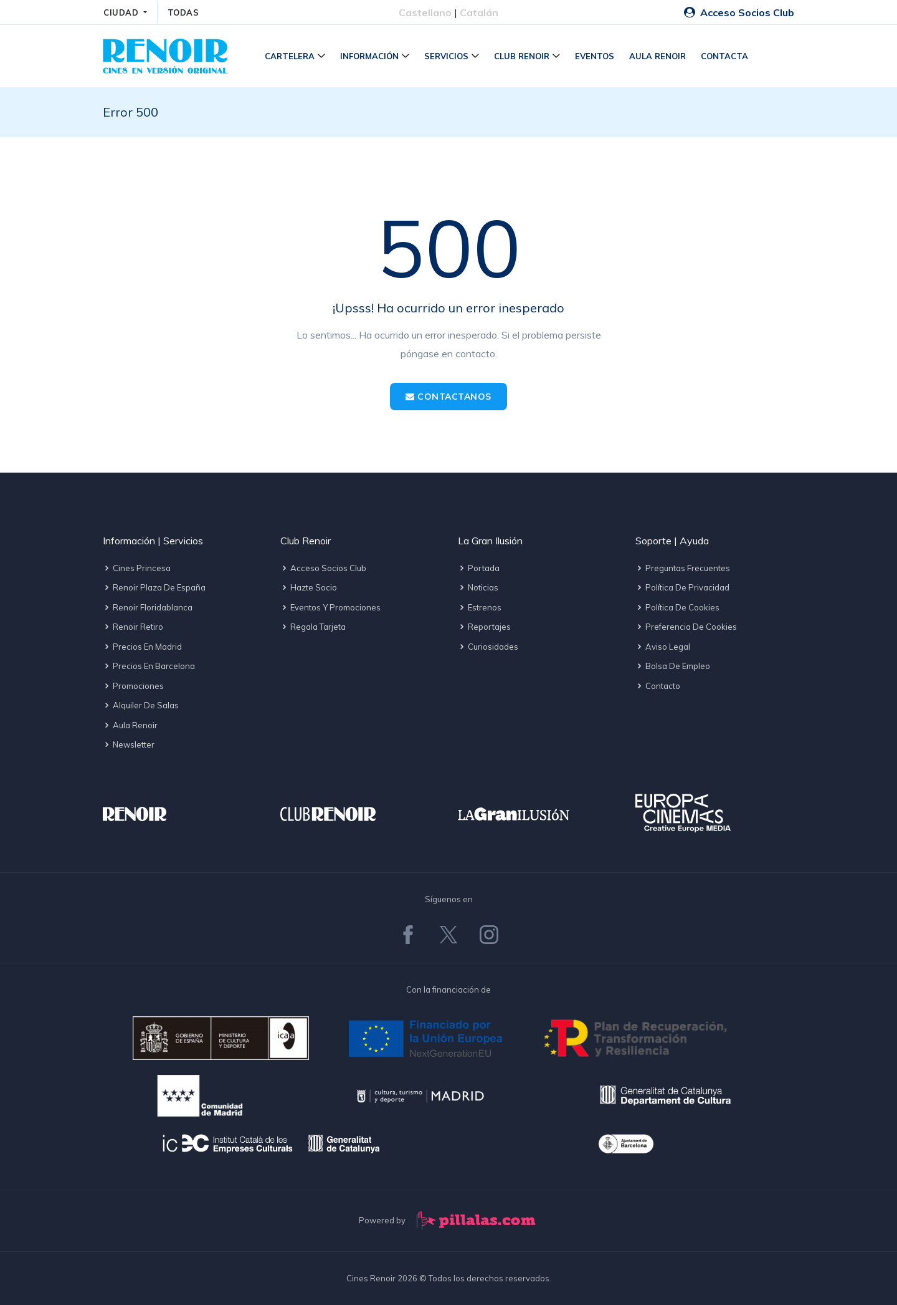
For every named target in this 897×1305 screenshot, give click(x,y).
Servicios (446, 56)
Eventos (594, 56)
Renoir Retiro (133, 627)
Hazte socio (308, 587)
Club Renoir (521, 56)
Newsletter (128, 744)
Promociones (133, 686)
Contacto (657, 686)
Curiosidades (488, 647)
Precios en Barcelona (149, 666)
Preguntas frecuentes (682, 568)
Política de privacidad (682, 587)
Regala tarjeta (313, 627)
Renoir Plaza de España (154, 587)
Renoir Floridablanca (147, 607)
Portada (479, 568)
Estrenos (479, 607)
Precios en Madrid (142, 647)
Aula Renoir (657, 56)
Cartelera (290, 56)
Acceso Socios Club (739, 12)
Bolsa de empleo (672, 666)
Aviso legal (662, 647)
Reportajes (484, 627)
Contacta (724, 56)
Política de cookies (677, 607)
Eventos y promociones (330, 607)
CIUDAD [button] (122, 12)
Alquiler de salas (141, 705)
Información (369, 56)
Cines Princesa (137, 568)
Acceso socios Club (323, 568)
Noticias (478, 587)
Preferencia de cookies (686, 627)
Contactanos (448, 396)
